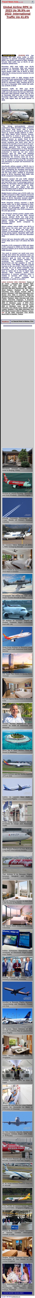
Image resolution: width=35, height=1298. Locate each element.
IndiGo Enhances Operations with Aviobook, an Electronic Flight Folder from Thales (17, 942)
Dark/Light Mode (8, 55)
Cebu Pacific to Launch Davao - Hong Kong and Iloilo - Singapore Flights (17, 1198)
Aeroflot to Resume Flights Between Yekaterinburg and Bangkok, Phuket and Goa (17, 994)
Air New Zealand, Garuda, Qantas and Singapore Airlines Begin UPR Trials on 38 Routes (17, 1124)
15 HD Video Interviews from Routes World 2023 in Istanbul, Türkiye (18, 313)
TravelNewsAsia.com (15, 1296)
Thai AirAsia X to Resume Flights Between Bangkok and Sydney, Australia (17, 866)
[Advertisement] (17, 37)
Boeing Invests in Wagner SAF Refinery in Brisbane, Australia (17, 968)
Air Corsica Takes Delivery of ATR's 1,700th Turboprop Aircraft (17, 536)
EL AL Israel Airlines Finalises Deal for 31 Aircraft (17, 1174)
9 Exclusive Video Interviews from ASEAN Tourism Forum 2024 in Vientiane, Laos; (18, 301)
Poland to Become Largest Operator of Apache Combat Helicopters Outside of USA (17, 1222)
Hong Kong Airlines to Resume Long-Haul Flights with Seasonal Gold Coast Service (17, 639)
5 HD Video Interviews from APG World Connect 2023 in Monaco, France (18, 310)
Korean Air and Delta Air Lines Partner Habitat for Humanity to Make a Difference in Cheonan (17, 1097)
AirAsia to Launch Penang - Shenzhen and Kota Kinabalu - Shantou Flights (17, 484)
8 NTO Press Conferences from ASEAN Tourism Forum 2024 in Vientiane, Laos (18, 304)
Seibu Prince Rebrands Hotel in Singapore (17, 1046)
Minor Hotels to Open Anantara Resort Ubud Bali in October (17, 561)
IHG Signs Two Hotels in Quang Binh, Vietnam (17, 665)
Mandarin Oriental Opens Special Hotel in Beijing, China (17, 459)
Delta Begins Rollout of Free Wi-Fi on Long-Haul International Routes (17, 839)
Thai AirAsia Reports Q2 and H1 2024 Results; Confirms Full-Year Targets (17, 1149)
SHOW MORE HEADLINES (13, 1293)
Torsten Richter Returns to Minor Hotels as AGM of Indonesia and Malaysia (17, 715)
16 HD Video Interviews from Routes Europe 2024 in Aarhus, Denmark (18, 291)
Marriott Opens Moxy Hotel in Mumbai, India (17, 690)
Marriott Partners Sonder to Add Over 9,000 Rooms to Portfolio (17, 892)
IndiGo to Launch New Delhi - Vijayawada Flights (17, 789)
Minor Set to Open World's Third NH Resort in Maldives (17, 741)
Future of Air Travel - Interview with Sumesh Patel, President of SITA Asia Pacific (18, 283)
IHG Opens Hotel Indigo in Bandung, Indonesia (17, 917)
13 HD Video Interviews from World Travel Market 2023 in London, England (18, 307)
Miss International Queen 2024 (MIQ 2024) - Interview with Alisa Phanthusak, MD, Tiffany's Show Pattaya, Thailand (18, 287)
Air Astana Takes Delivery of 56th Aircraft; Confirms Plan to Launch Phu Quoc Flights (17, 1021)
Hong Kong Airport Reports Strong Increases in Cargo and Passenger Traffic (17, 813)
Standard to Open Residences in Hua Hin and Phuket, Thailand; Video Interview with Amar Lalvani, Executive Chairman (18, 298)
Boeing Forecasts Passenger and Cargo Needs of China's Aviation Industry (17, 510)
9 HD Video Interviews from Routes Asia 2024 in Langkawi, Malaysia (18, 294)
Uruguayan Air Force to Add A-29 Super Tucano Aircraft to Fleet (17, 586)
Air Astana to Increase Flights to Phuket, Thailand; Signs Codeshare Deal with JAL (17, 612)
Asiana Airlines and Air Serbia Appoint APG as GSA (17, 766)
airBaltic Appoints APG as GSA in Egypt (17, 1071)
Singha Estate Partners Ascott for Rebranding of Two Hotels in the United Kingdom (17, 1249)
